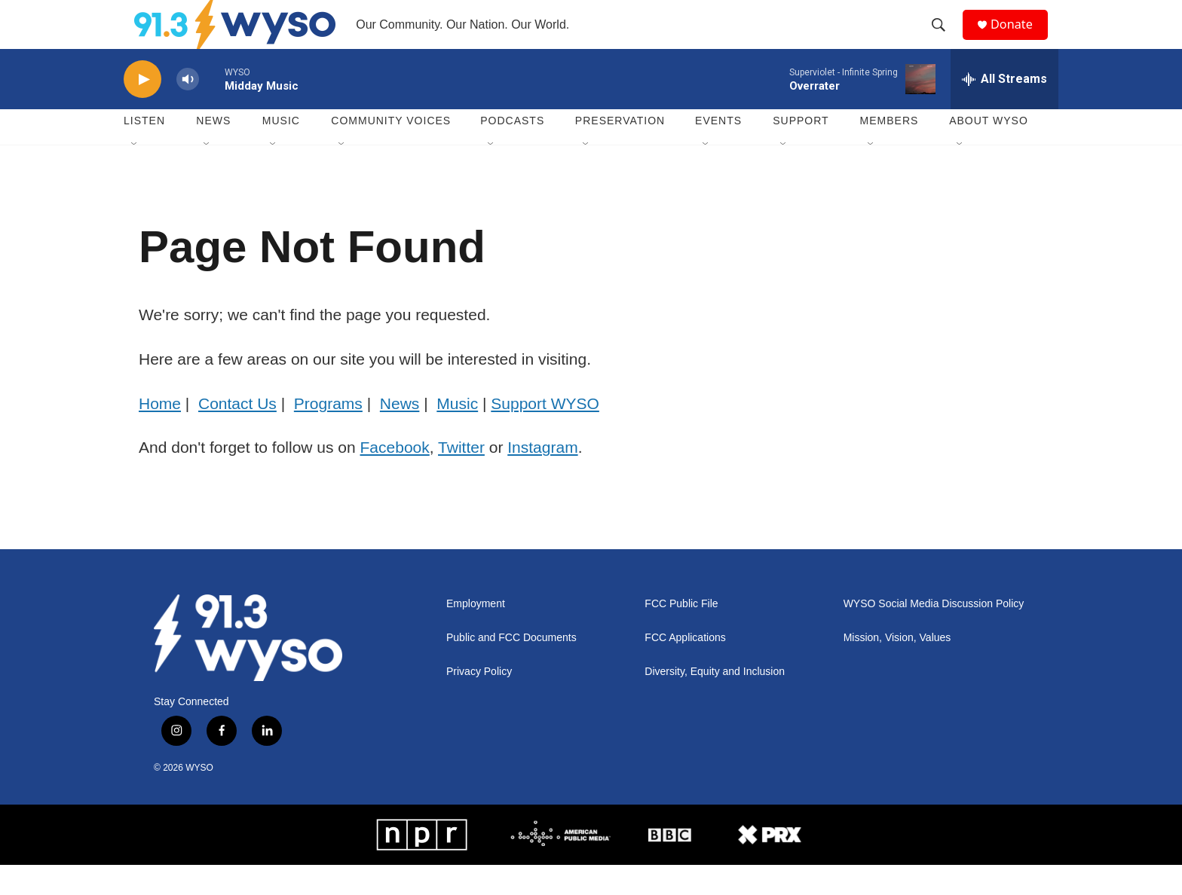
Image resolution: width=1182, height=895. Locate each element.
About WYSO (988, 151)
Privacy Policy (479, 701)
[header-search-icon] (944, 40)
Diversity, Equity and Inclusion (715, 701)
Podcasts (512, 151)
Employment (475, 634)
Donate (1020, 39)
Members (889, 151)
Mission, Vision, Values (897, 668)
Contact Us (237, 433)
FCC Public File (681, 634)
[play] (142, 109)
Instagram (542, 477)
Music (281, 151)
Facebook (395, 477)
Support (800, 151)
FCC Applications (685, 668)
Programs (328, 433)
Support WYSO (545, 433)
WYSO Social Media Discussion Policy (934, 634)
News (213, 151)
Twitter (461, 477)
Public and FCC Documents (511, 668)
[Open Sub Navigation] (135, 175)
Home (160, 433)
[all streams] (1004, 109)
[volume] (188, 110)
